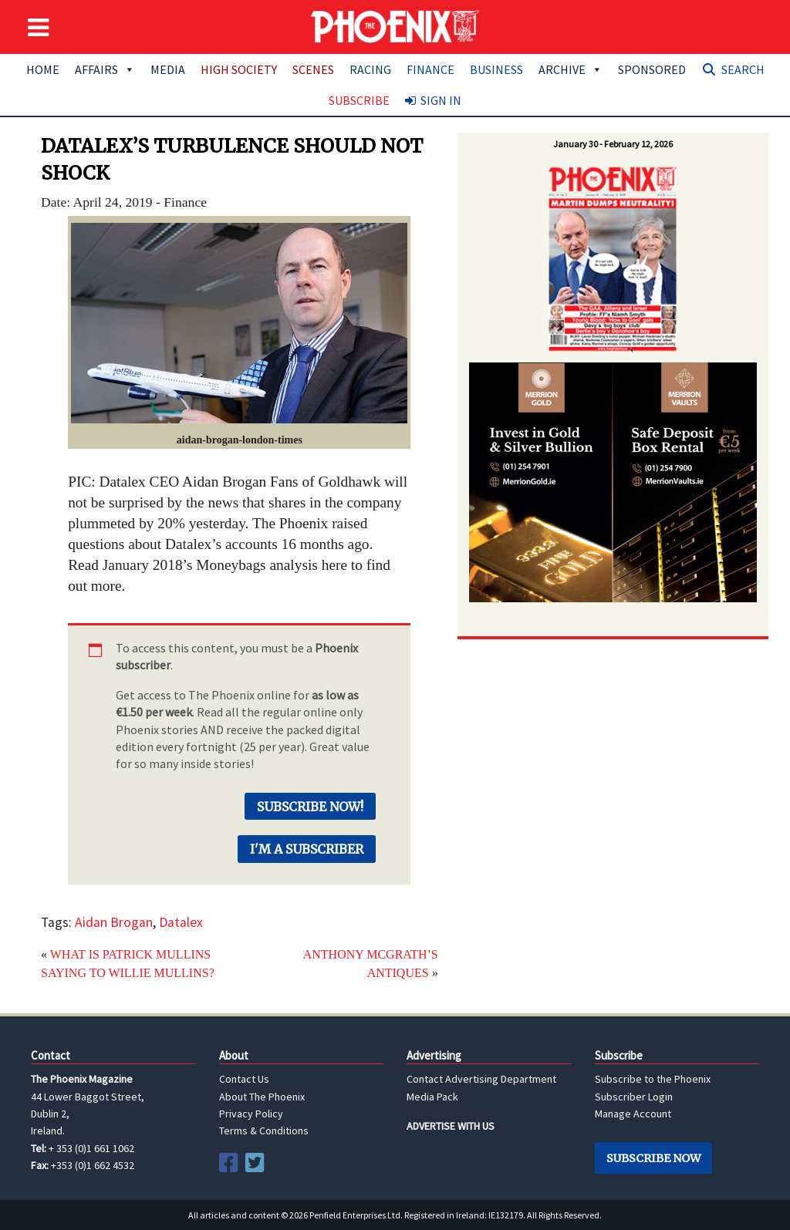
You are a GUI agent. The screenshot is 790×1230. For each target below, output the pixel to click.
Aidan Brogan (114, 922)
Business (496, 69)
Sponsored (652, 69)
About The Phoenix (262, 1097)
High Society (239, 69)
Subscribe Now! (310, 806)
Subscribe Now (653, 1158)
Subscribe (359, 100)
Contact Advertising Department (481, 1079)
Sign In (440, 100)
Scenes (313, 69)
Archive (570, 69)
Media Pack (432, 1097)
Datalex (181, 922)
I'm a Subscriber (306, 849)
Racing (370, 69)
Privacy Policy (251, 1113)
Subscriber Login (634, 1097)
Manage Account (633, 1113)
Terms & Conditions (264, 1130)
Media (167, 69)
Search (743, 69)
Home (42, 69)
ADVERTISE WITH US (451, 1126)
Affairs (105, 69)
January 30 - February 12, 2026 (613, 144)
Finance (430, 69)
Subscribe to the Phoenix (653, 1079)
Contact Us (244, 1079)
